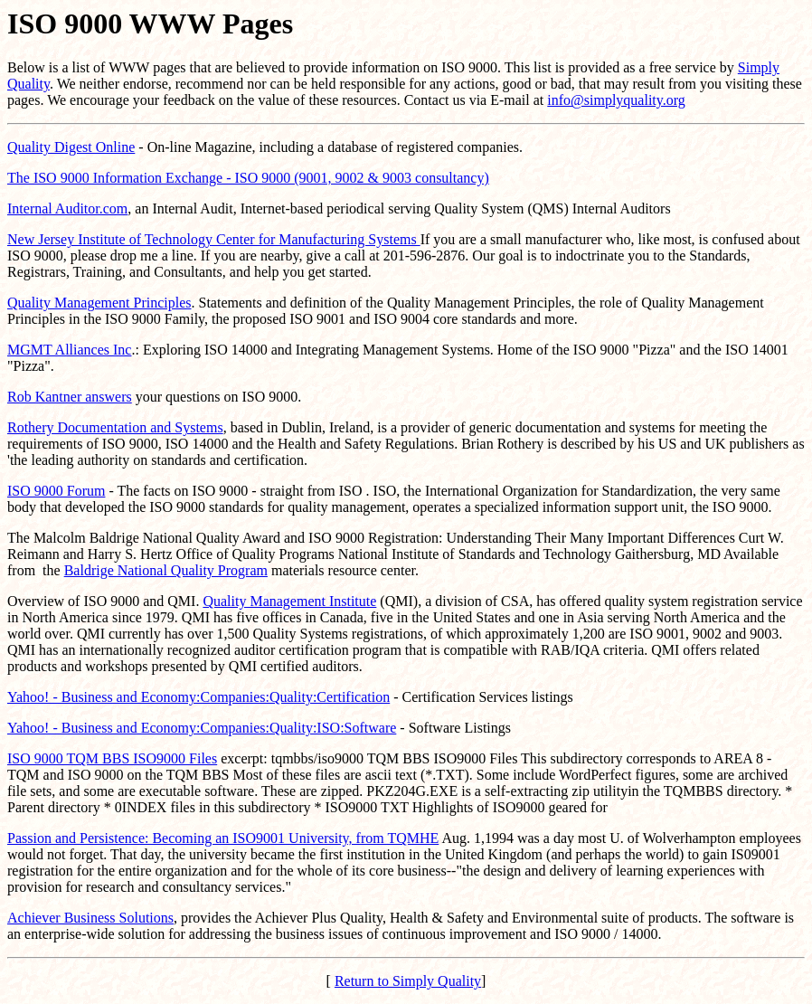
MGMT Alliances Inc (69, 349)
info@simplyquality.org (616, 100)
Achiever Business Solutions (90, 917)
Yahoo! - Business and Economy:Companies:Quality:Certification (198, 697)
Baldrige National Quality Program (166, 570)
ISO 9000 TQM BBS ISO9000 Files (112, 758)
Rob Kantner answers (69, 396)
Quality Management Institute (289, 601)
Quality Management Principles (99, 302)
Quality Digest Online (71, 147)
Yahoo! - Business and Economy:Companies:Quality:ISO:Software (201, 727)
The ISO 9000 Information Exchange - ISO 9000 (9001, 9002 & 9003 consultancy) (248, 177)
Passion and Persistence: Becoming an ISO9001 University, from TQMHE (223, 838)
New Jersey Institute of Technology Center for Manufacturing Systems (213, 239)
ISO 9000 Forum (56, 490)
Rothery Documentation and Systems (115, 427)
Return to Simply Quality (408, 981)
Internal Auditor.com (67, 208)
